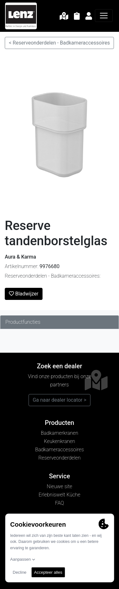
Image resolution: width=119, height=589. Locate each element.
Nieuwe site (59, 486)
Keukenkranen (59, 441)
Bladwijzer (23, 294)
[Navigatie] (104, 15)
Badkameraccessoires (59, 450)
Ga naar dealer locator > (59, 400)
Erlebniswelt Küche (59, 495)
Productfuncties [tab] (22, 322)
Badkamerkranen (59, 433)
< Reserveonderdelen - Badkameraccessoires (59, 43)
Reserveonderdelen (59, 458)
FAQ (59, 503)
